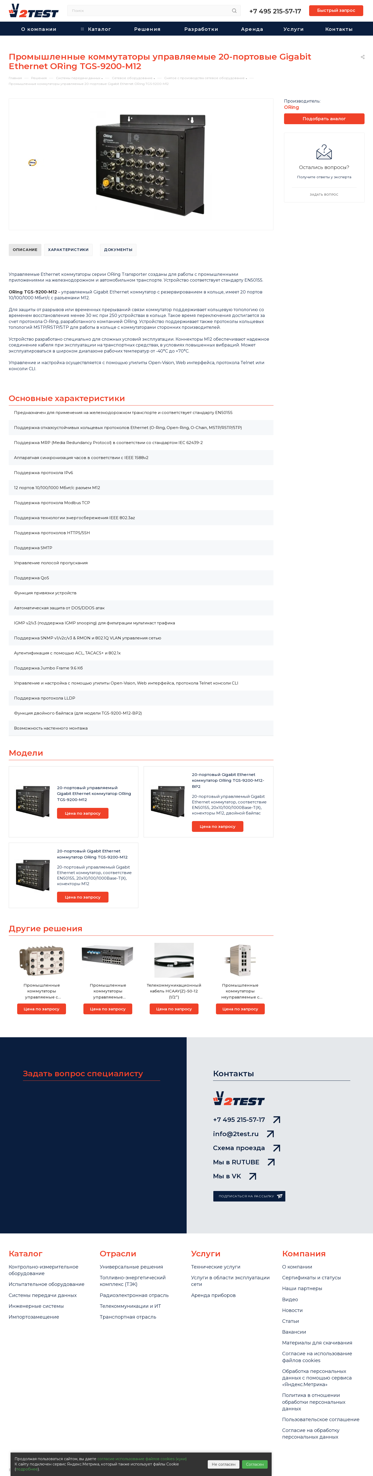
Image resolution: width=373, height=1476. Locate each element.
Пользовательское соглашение (321, 1419)
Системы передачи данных (43, 1295)
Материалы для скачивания (317, 1343)
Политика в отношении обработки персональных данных (313, 1401)
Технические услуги (215, 1267)
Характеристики (68, 249)
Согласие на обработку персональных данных (310, 1433)
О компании (297, 1267)
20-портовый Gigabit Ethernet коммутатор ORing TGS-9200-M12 (92, 854)
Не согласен (223, 1464)
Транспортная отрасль (128, 1317)
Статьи (290, 1321)
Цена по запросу (83, 813)
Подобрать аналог (324, 118)
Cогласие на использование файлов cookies (317, 1357)
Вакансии (294, 1332)
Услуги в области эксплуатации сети (230, 1281)
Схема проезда (246, 1148)
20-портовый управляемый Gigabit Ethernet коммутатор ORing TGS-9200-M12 (94, 793)
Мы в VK (234, 1176)
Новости (292, 1310)
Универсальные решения (131, 1267)
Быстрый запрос (336, 10)
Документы (118, 249)
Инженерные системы (36, 1306)
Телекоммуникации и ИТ (130, 1306)
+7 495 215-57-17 (275, 11)
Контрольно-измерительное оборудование (43, 1270)
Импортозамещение (34, 1317)
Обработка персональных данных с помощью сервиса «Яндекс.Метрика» (317, 1377)
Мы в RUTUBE (244, 1162)
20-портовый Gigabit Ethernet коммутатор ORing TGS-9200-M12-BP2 (228, 780)
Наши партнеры (302, 1288)
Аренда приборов (213, 1295)
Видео (290, 1300)
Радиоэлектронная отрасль (134, 1295)
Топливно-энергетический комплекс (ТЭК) (133, 1281)
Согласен (255, 1464)
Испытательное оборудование (46, 1284)
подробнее (27, 1469)
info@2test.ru (243, 1134)
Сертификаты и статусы (311, 1278)
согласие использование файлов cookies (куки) (142, 1458)
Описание (25, 249)
